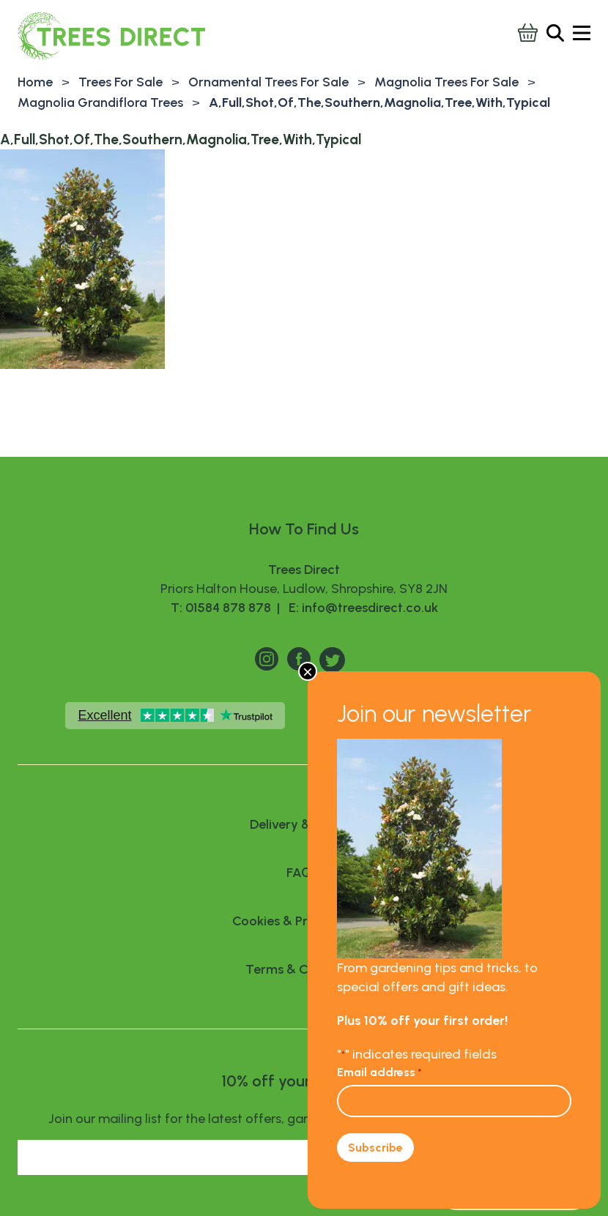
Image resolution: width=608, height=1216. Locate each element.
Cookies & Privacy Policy (304, 921)
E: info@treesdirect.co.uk (360, 608)
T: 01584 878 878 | (227, 608)
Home (35, 82)
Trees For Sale (120, 82)
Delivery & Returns (304, 824)
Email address (379, 1072)
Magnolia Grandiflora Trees (100, 102)
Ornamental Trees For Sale (268, 82)
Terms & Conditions (304, 969)
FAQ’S (304, 873)
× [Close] (308, 671)
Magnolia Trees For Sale (446, 82)
